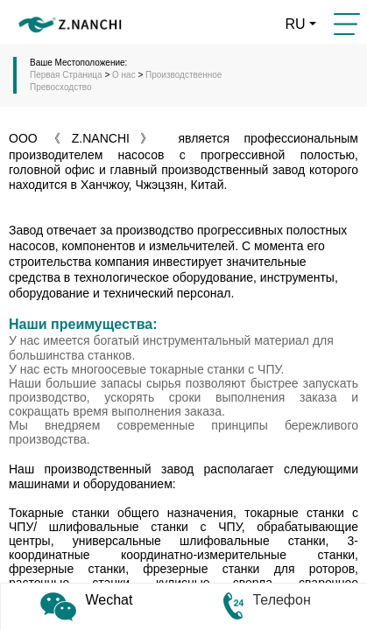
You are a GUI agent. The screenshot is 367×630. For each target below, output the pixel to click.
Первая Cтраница (66, 75)
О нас (125, 75)
